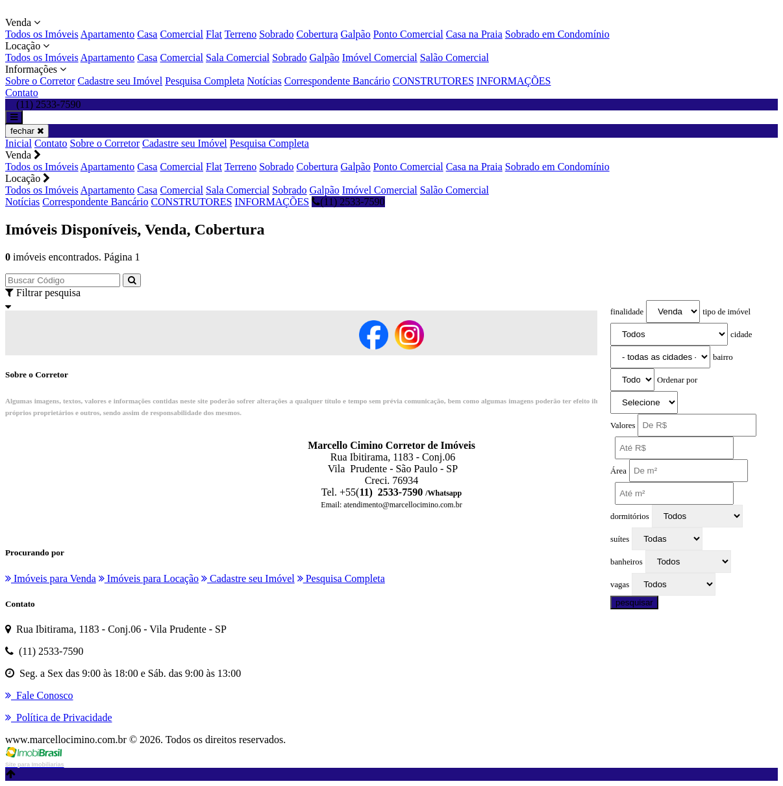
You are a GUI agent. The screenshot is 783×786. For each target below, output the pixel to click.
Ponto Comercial (408, 34)
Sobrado (276, 34)
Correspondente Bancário (337, 80)
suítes (619, 539)
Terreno (241, 34)
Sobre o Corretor (40, 80)
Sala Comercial (237, 57)
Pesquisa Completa (204, 80)
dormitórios (629, 516)
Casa (147, 34)
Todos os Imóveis (42, 34)
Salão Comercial (454, 57)
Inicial (18, 143)
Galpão (356, 34)
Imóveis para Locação (149, 578)
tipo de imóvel (726, 311)
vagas (619, 584)
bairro (723, 357)
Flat (214, 34)
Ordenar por (677, 380)
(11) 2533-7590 (348, 201)
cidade (741, 334)
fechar (27, 131)
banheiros (626, 561)
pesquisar (634, 602)
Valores (622, 425)
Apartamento (108, 34)
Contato (21, 92)
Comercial (181, 34)
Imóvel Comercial (379, 57)
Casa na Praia (474, 34)
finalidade (626, 311)
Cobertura (317, 34)
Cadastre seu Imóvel (120, 80)
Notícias (264, 80)
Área (618, 470)
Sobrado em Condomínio (557, 34)
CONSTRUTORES (433, 80)
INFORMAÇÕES (514, 80)
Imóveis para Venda (50, 578)
